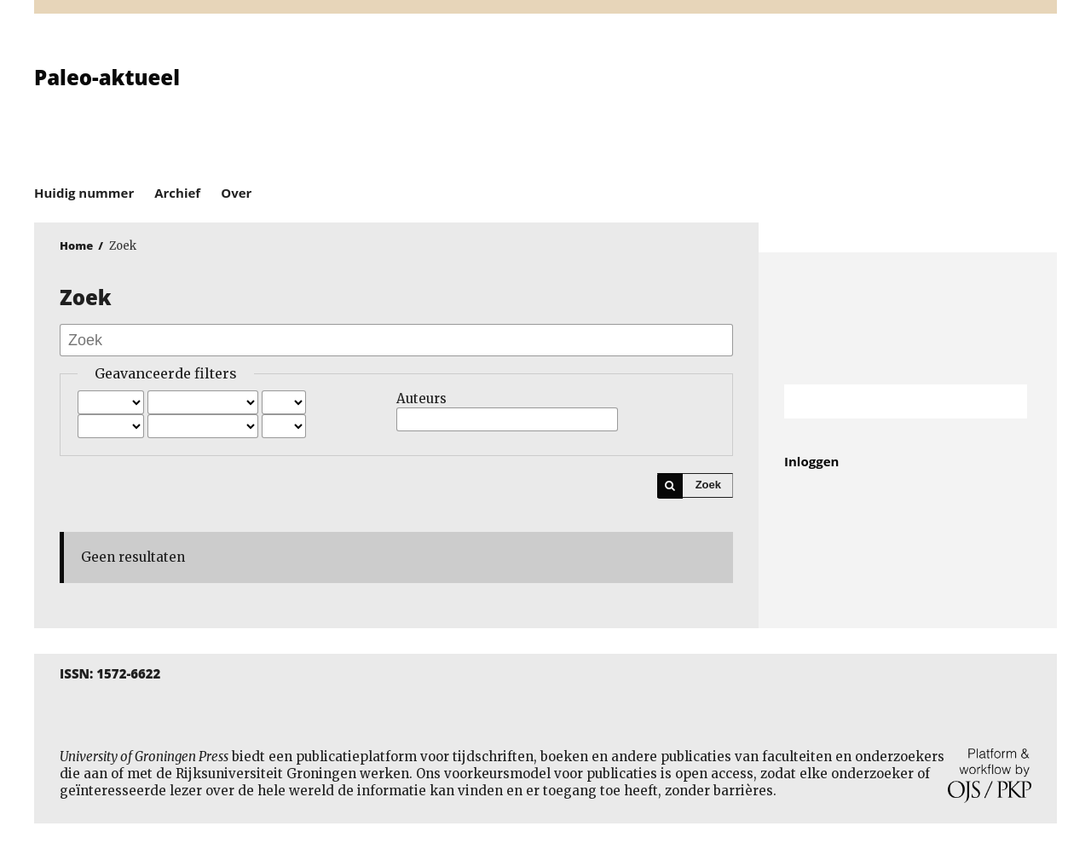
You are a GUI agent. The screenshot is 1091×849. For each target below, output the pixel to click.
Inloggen (811, 461)
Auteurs (421, 398)
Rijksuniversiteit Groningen (907, 318)
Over (236, 192)
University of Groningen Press (793, 103)
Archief (177, 192)
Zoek (708, 484)
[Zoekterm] (884, 401)
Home (76, 245)
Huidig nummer (84, 192)
